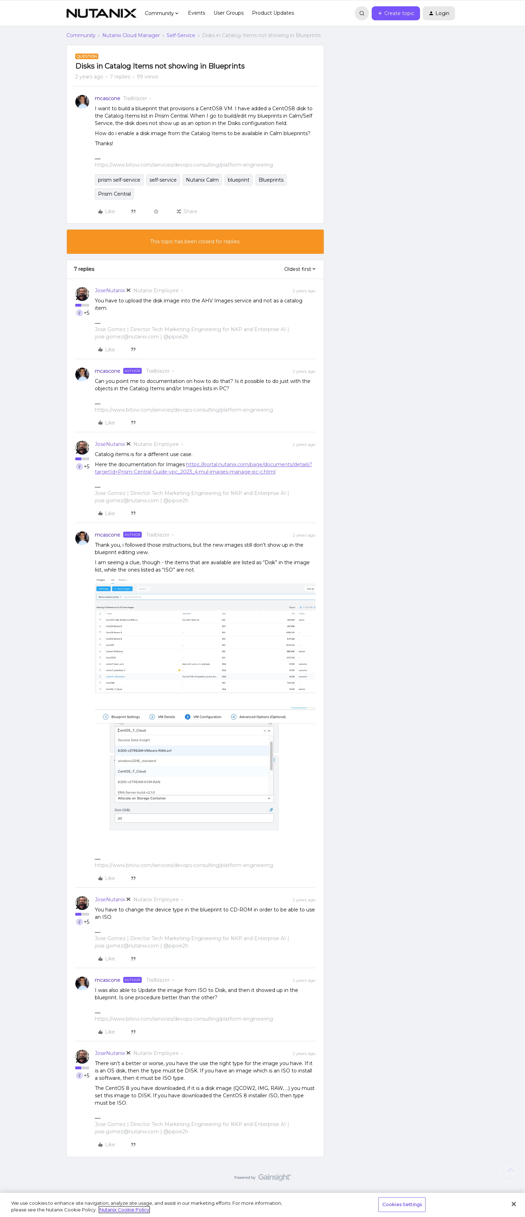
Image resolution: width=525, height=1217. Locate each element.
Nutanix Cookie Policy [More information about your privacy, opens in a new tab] (124, 1209)
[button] (396, 13)
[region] (262, 1205)
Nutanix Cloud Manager (131, 35)
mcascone (107, 98)
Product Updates (273, 13)
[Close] (514, 1204)
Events (196, 13)
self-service (163, 180)
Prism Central (114, 194)
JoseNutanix (110, 290)
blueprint (239, 180)
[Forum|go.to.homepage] (101, 13)
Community (81, 35)
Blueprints (271, 180)
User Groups (229, 13)
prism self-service (119, 180)
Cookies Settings (402, 1204)
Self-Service (181, 35)
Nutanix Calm (202, 180)
